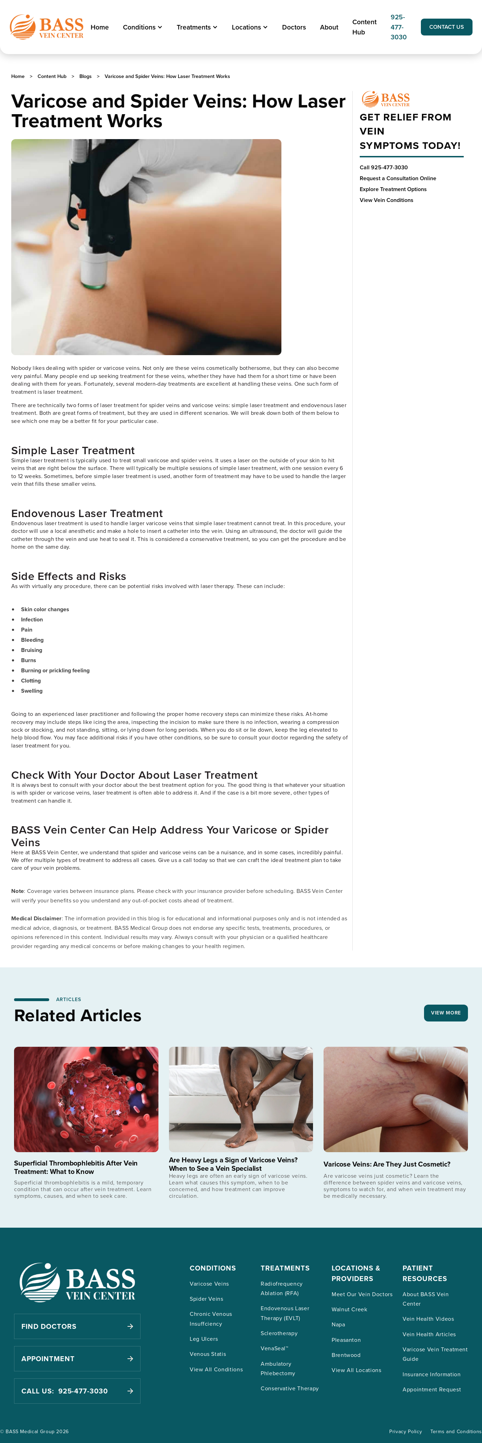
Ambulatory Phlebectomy (278, 1368)
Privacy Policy (405, 1431)
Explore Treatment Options (393, 189)
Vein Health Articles (429, 1334)
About (329, 27)
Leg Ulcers (204, 1339)
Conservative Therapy (290, 1388)
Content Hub (364, 27)
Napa (338, 1324)
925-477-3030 (399, 27)
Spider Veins (206, 1298)
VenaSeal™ (274, 1348)
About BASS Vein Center (426, 1298)
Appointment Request (432, 1389)
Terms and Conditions (456, 1431)
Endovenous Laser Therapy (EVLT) (285, 1312)
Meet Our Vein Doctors (362, 1294)
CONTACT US (446, 27)
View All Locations (357, 1370)
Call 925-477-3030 (384, 167)
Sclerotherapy (279, 1333)
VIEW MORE (446, 1012)
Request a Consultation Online (398, 178)
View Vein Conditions (386, 200)
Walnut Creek (349, 1309)
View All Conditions (216, 1369)
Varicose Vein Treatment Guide (435, 1354)
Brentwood (346, 1355)
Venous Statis (208, 1354)
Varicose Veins (209, 1283)
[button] (143, 27)
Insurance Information (432, 1374)
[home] (46, 27)
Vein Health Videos (428, 1319)
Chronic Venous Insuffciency (211, 1318)
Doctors (294, 27)
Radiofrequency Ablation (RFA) (282, 1288)
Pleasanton (346, 1340)
